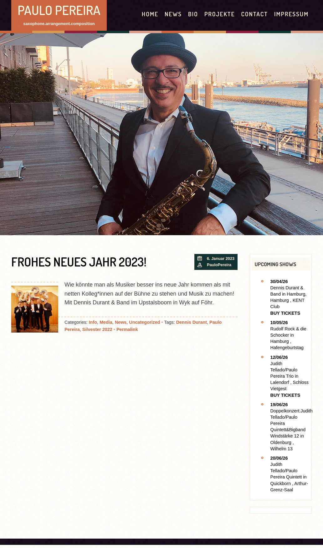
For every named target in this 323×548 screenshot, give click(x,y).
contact (254, 14)
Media (106, 322)
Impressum (291, 14)
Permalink (127, 329)
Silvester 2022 (97, 329)
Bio (193, 14)
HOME (150, 14)
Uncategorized (144, 322)
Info (93, 322)
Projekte (219, 14)
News (173, 14)
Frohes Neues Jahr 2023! (78, 261)
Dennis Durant (191, 322)
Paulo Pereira (59, 10)
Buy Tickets (285, 313)
